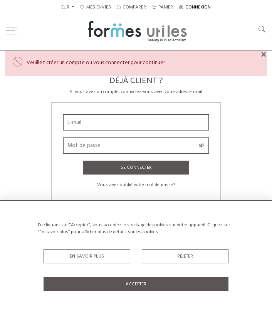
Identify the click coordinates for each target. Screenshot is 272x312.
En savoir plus (87, 256)
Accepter (136, 284)
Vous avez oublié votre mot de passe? (136, 184)
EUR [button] (66, 7)
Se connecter (136, 167)
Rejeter (185, 256)
